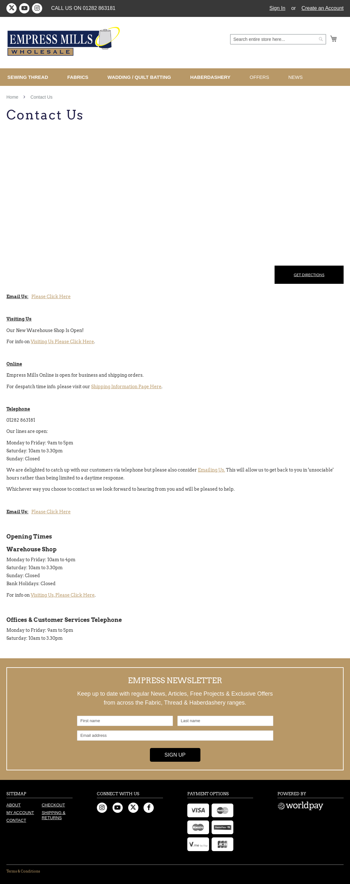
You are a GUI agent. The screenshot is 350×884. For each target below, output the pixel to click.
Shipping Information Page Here (126, 386)
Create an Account (322, 8)
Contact (16, 820)
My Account (20, 812)
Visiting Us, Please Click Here (63, 595)
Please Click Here (51, 296)
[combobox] (278, 39)
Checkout (53, 805)
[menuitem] (30, 77)
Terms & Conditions (23, 871)
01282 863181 (99, 8)
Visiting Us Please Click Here (62, 341)
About (13, 805)
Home (12, 97)
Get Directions (309, 274)
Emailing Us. (211, 469)
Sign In (277, 8)
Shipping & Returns (53, 815)
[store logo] (64, 41)
